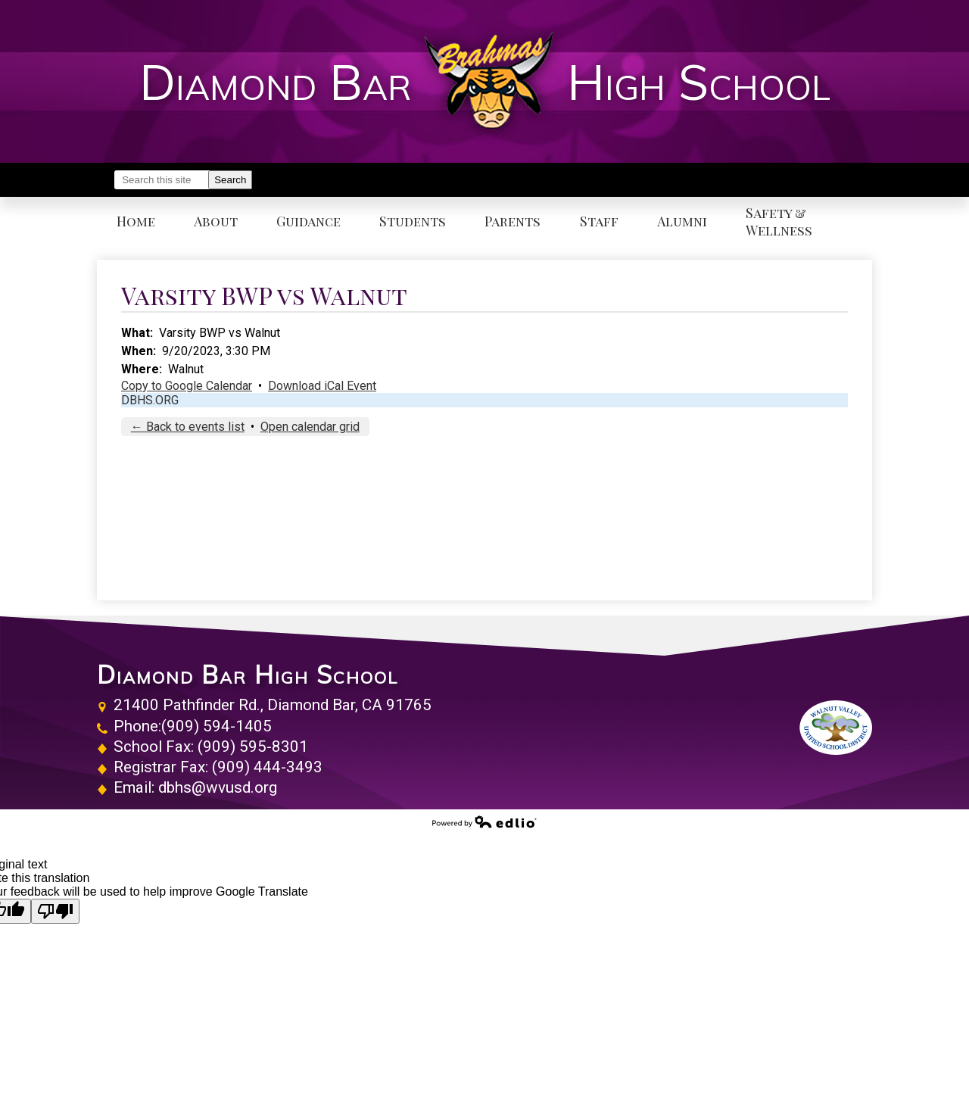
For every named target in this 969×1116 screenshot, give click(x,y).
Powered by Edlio (484, 821)
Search (230, 179)
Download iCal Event (322, 386)
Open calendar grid (310, 426)
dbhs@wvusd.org (217, 787)
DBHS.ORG (150, 400)
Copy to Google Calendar (186, 386)
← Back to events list (188, 426)
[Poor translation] (55, 911)
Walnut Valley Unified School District (835, 727)
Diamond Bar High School (247, 674)
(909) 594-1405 (216, 726)
